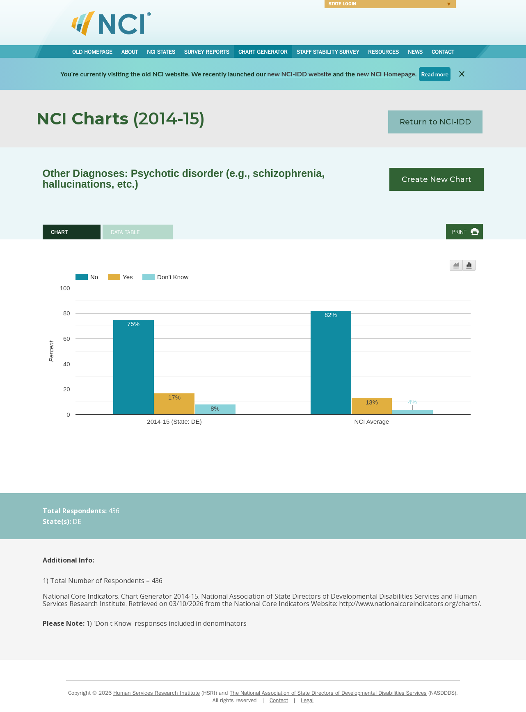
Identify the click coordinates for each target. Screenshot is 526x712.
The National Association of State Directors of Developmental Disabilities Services (328, 692)
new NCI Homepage (386, 74)
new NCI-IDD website (300, 74)
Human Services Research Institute (156, 692)
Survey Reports (206, 51)
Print (459, 231)
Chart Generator (263, 51)
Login (388, 5)
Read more (434, 74)
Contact (443, 51)
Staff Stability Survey (328, 51)
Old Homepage (92, 51)
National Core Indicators (111, 23)
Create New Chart (436, 179)
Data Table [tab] (125, 232)
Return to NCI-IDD (435, 121)
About (129, 51)
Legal (307, 700)
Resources (383, 51)
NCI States (161, 51)
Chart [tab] (59, 232)
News (415, 51)
